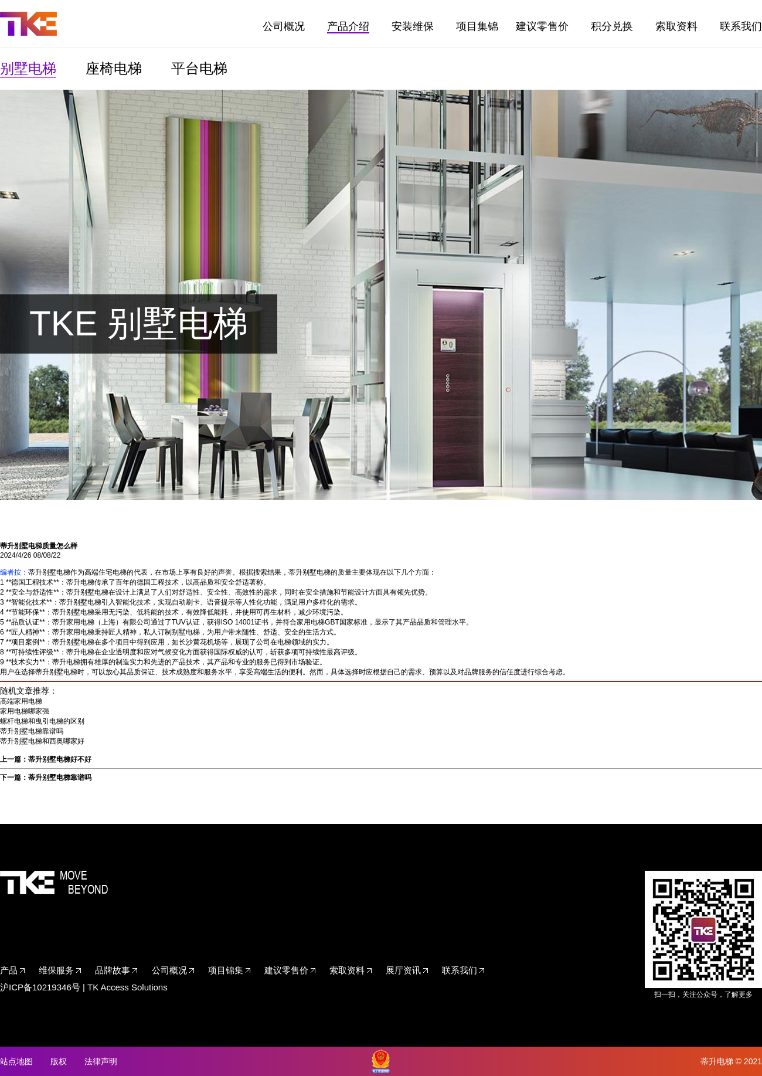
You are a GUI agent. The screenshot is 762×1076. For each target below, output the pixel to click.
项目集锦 (477, 26)
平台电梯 (199, 68)
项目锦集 (225, 970)
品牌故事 (112, 970)
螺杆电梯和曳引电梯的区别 (42, 721)
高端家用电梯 (21, 701)
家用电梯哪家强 (24, 711)
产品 (9, 970)
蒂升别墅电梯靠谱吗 (31, 731)
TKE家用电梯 (28, 24)
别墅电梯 (28, 68)
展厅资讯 (403, 970)
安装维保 (413, 26)
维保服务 (56, 970)
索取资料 (676, 26)
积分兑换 (612, 26)
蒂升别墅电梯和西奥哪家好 (42, 741)
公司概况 (284, 26)
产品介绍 (348, 26)
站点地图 (16, 1061)
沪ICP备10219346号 (40, 987)
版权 (58, 1061)
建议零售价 (542, 26)
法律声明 (100, 1061)
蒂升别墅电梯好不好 (59, 759)
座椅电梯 (114, 68)
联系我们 (741, 26)
